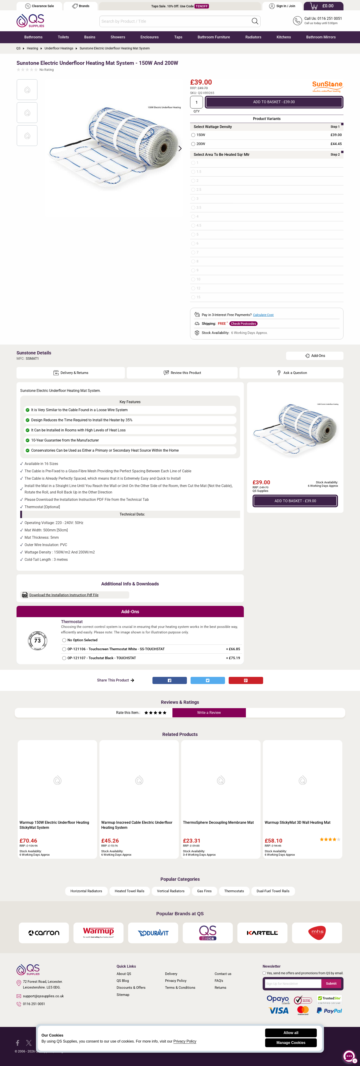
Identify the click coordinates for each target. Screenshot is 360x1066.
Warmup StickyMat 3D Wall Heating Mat (297, 822)
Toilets (63, 37)
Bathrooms (33, 37)
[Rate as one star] (146, 713)
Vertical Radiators (171, 891)
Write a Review (209, 712)
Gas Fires (204, 891)
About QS (124, 974)
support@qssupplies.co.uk (40, 996)
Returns (220, 988)
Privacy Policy (175, 981)
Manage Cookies (290, 1043)
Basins (89, 37)
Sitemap (123, 995)
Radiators (253, 37)
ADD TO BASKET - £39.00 (274, 102)
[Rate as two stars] (148, 713)
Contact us (223, 974)
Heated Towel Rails (129, 891)
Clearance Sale (39, 6)
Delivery (171, 974)
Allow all (291, 1033)
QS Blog (123, 981)
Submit (331, 983)
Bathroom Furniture (214, 37)
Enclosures (150, 37)
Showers (118, 37)
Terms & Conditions (180, 988)
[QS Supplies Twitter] (29, 1042)
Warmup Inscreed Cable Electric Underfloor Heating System (136, 825)
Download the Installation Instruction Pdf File (60, 595)
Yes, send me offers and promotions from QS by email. (305, 973)
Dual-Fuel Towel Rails (273, 891)
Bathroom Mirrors (321, 37)
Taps (178, 37)
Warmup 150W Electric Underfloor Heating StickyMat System (54, 825)
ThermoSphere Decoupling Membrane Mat (218, 822)
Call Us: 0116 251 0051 (323, 18)
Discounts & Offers (131, 988)
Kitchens (284, 37)
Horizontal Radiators (86, 891)
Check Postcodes (243, 323)
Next (177, 148)
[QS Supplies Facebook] (17, 1042)
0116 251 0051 (31, 1004)
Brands (80, 6)
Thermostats (234, 891)
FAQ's (219, 981)
